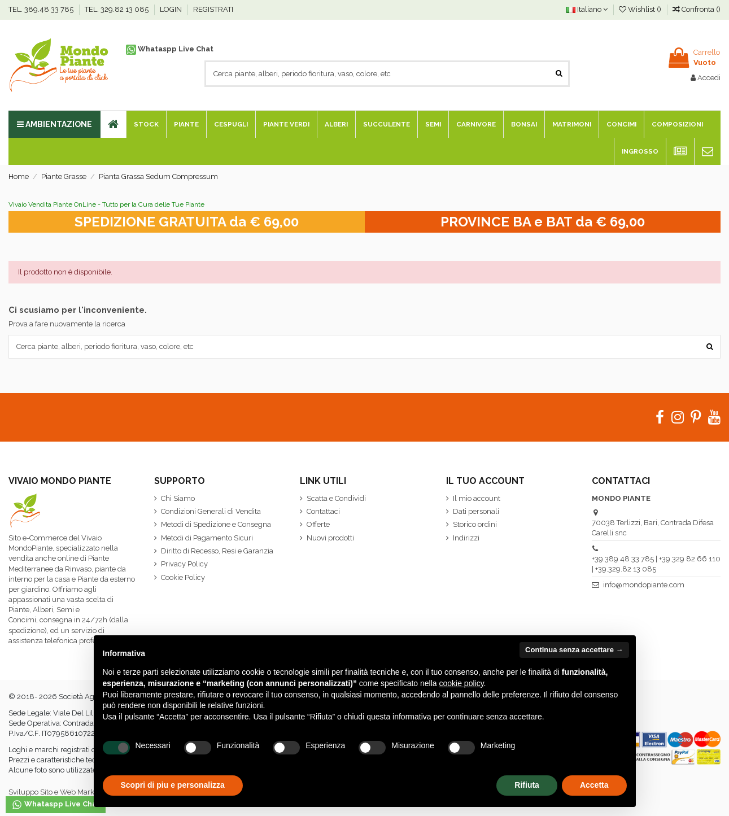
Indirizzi (466, 538)
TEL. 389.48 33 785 (41, 9)
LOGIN (172, 9)
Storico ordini (475, 524)
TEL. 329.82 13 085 (117, 9)
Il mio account (476, 498)
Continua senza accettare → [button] (574, 649)
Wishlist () (641, 9)
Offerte (318, 524)
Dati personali (476, 511)
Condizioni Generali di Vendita (211, 511)
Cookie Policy (183, 577)
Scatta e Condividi (336, 498)
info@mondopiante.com (643, 585)
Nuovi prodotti (330, 538)
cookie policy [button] (461, 683)
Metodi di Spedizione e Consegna (216, 524)
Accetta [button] (594, 784)
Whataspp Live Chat (169, 49)
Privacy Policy (184, 564)
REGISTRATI (213, 9)
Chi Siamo (178, 498)
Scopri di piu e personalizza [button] (173, 784)
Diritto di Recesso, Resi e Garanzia (217, 551)
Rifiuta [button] (526, 784)
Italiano (587, 9)
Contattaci (323, 511)
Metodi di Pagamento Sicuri (207, 538)
